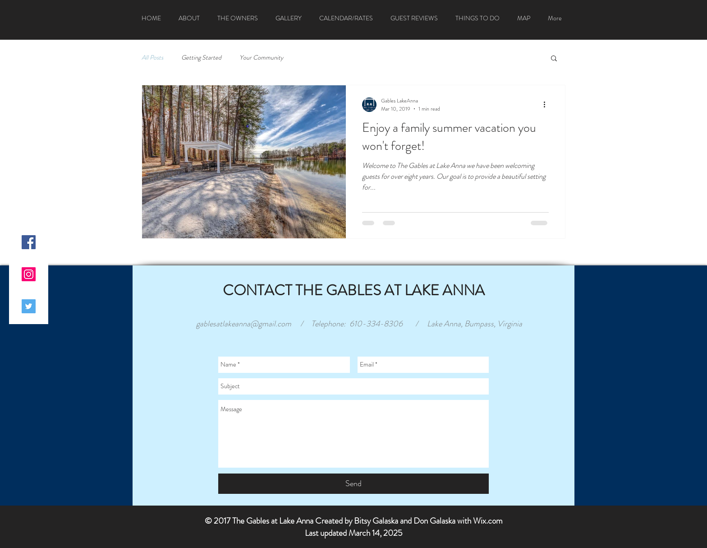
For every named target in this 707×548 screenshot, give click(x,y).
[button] (554, 59)
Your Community (261, 57)
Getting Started (201, 57)
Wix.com (488, 521)
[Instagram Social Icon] (29, 274)
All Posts (152, 57)
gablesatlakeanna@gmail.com (243, 324)
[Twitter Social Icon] (29, 306)
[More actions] (547, 104)
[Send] (353, 484)
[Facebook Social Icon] (29, 242)
